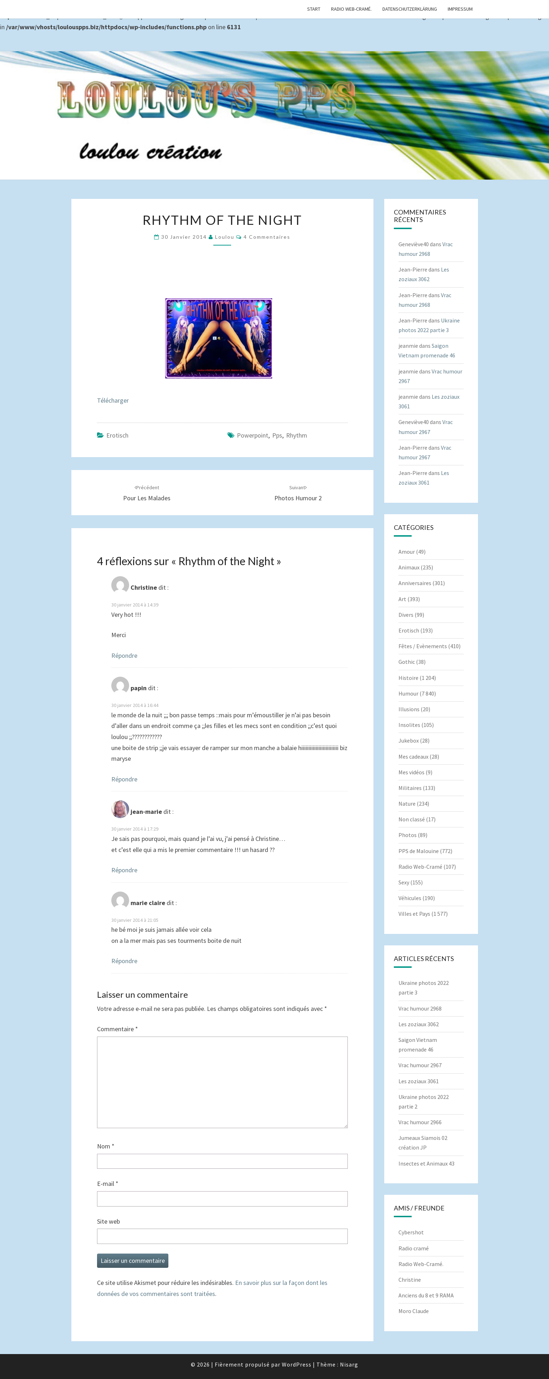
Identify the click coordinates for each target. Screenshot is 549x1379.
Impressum (460, 9)
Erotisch (117, 435)
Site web (108, 1221)
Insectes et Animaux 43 (426, 1163)
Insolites (409, 724)
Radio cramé (413, 1248)
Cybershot (411, 1232)
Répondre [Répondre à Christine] (124, 655)
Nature (407, 803)
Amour (406, 551)
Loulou (224, 237)
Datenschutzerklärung (409, 9)
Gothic (406, 661)
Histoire (408, 677)
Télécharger (113, 400)
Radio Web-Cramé (420, 866)
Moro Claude (413, 1311)
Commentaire (117, 1029)
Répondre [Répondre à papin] (124, 779)
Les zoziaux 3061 (418, 1081)
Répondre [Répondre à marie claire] (124, 961)
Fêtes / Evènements (422, 646)
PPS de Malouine (418, 850)
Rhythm (296, 435)
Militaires (410, 787)
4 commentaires (267, 237)
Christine (409, 1279)
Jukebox (408, 740)
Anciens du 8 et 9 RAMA (426, 1295)
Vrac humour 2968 (420, 1008)
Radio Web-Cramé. (351, 9)
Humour (408, 693)
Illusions (409, 709)
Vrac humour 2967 (420, 1065)
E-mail (107, 1183)
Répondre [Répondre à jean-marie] (124, 870)
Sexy (403, 882)
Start (313, 9)
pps (277, 435)
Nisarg (349, 1364)
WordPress (296, 1364)
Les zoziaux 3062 (418, 1024)
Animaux (409, 567)
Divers (405, 614)
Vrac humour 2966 (420, 1122)
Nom (106, 1146)
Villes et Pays (414, 913)
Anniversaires (414, 583)
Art (402, 599)
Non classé (411, 819)
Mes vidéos (411, 772)
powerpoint (252, 435)
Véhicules (409, 898)
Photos (407, 834)
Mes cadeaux (413, 756)
